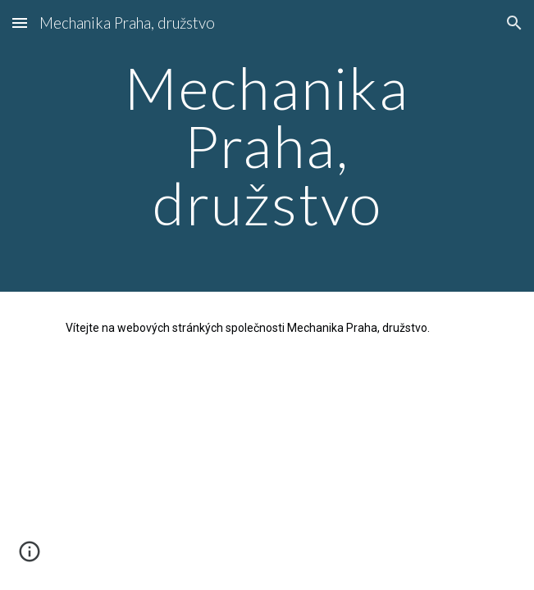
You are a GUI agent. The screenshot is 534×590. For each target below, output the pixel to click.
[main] (267, 145)
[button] (19, 22)
